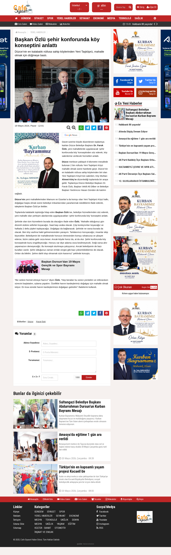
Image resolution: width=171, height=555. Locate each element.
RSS (99, 527)
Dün (148, 287)
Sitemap (17, 527)
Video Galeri (36, 24)
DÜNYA (75, 519)
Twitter (101, 515)
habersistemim (88, 544)
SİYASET (39, 18)
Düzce (30, 322)
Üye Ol (151, 7)
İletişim (16, 519)
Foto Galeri (21, 24)
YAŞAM (60, 523)
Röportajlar (126, 499)
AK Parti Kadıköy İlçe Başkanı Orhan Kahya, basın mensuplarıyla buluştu (136, 159)
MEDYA (111, 18)
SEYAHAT (84, 18)
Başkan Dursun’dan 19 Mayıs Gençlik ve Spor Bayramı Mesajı (136, 152)
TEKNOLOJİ (125, 18)
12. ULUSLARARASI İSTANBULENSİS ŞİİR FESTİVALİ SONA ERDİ (136, 181)
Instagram (102, 523)
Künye (16, 511)
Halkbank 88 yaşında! (127, 124)
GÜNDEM (26, 18)
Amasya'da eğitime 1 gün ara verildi (135, 138)
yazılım (79, 544)
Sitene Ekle (18, 523)
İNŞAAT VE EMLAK (43, 531)
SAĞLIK (139, 18)
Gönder (89, 377)
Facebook (102, 511)
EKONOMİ (98, 18)
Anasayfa (20, 32)
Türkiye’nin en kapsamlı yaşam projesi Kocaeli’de (136, 145)
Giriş (140, 7)
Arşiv (140, 499)
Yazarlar (96, 499)
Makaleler (51, 24)
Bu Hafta (154, 287)
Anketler (65, 24)
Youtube (101, 519)
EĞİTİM (71, 523)
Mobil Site (48, 499)
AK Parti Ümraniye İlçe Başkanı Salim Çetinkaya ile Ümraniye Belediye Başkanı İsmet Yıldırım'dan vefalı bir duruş (136, 174)
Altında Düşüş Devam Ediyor (131, 131)
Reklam (16, 515)
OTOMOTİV (60, 527)
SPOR (50, 18)
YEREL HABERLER (66, 18)
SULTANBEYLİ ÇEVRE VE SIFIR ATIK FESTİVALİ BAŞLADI (136, 167)
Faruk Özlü (41, 322)
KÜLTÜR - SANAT (42, 527)
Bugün (144, 287)
